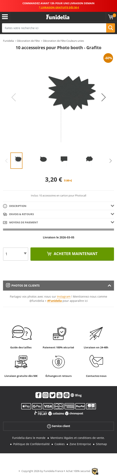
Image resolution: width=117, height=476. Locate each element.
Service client (58, 426)
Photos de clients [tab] (23, 285)
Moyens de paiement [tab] (20, 223)
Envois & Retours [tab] (18, 214)
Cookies (59, 444)
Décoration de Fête (28, 41)
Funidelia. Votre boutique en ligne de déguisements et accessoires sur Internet (57, 17)
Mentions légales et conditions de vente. (77, 438)
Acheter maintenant (75, 253)
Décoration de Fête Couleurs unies (63, 41)
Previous (14, 97)
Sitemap (101, 444)
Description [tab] (14, 206)
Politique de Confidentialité (31, 444)
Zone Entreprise (80, 444)
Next (104, 97)
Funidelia (8, 41)
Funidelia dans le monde (28, 438)
